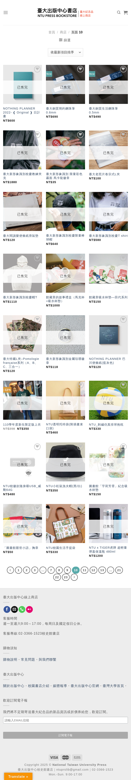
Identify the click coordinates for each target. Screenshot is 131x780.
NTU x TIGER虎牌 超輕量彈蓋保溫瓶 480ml (108, 549)
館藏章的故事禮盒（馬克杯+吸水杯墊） (65, 299)
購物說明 (10, 659)
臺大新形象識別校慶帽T (20, 297)
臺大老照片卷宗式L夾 (104, 174)
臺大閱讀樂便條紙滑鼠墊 (20, 235)
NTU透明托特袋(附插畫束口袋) (64, 426)
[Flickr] (29, 609)
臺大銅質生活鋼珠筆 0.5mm (103, 110)
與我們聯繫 (48, 659)
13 (102, 570)
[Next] (74, 577)
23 (66, 577)
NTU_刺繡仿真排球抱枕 (106, 424)
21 (119, 570)
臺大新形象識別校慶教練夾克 (22, 176)
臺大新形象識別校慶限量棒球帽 (65, 237)
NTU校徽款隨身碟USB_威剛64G (22, 488)
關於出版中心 (14, 686)
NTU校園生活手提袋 (60, 547)
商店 (63, 32)
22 (57, 577)
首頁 (51, 32)
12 (93, 570)
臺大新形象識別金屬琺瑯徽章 (65, 360)
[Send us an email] (14, 609)
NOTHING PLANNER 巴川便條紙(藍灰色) (107, 360)
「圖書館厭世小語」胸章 (20, 547)
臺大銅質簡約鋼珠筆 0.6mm (60, 110)
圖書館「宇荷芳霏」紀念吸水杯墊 (108, 488)
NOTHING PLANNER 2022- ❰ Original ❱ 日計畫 (21, 112)
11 (85, 570)
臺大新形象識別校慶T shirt (108, 235)
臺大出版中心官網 (85, 686)
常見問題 (28, 659)
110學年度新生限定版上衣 (22, 424)
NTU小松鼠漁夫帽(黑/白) (64, 486)
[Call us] (22, 609)
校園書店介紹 (38, 686)
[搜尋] (119, 12)
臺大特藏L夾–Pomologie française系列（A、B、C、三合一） (21, 362)
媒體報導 (60, 686)
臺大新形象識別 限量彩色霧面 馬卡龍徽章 (64, 176)
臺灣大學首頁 (113, 686)
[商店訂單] (65, 52)
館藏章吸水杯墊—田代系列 (108, 297)
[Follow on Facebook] (7, 609)
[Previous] (10, 570)
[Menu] (5, 12)
